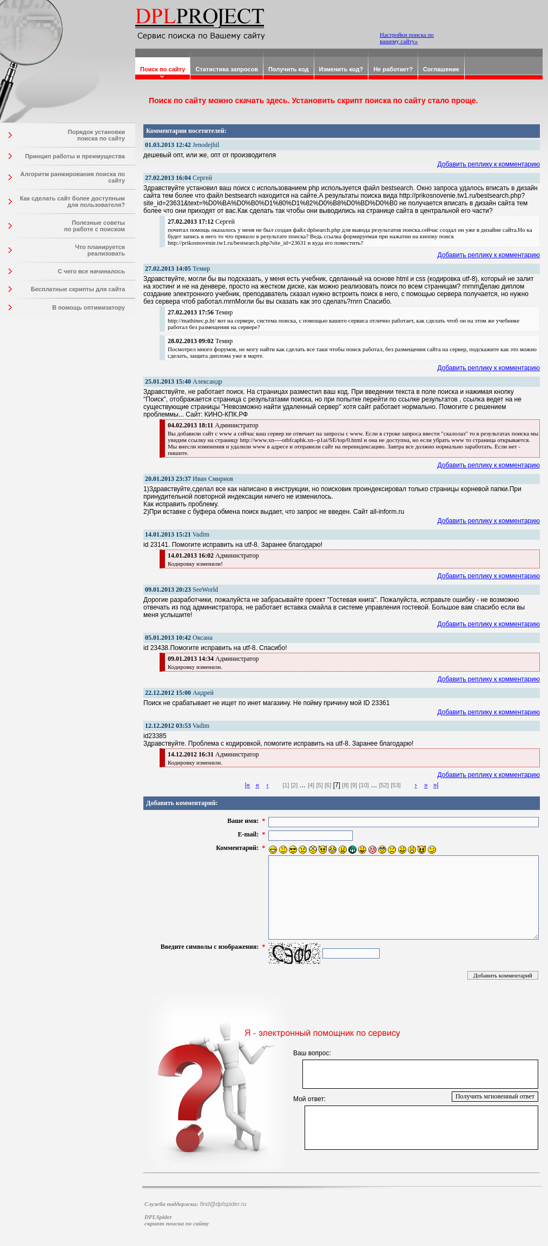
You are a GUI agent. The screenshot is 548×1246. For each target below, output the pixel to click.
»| (436, 785)
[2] (294, 785)
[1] (285, 785)
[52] (384, 785)
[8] (345, 785)
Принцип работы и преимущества (75, 156)
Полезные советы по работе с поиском (94, 225)
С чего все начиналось (91, 271)
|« (247, 785)
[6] (328, 785)
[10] (363, 785)
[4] (311, 785)
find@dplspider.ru (223, 1204)
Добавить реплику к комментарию (489, 164)
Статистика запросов (226, 69)
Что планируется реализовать (100, 250)
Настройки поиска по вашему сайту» (407, 37)
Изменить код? (341, 69)
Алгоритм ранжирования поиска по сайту (72, 177)
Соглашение (441, 69)
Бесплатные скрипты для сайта (78, 289)
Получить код (288, 69)
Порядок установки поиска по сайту (96, 135)
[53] (395, 785)
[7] (336, 785)
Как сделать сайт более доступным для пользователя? (72, 201)
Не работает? (393, 69)
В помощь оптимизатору (88, 307)
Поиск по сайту (162, 69)
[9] (354, 785)
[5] (319, 785)
